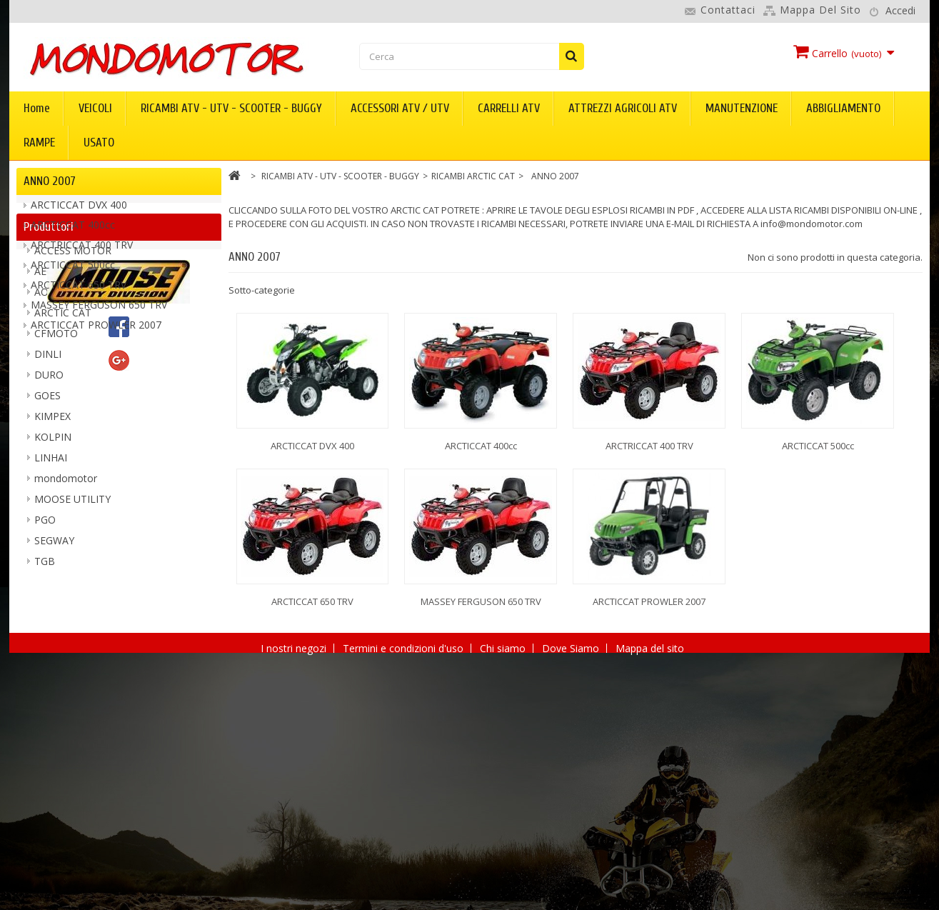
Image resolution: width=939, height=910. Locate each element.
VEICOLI (95, 108)
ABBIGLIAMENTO (843, 108)
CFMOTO (56, 493)
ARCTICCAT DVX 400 (79, 212)
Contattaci (728, 9)
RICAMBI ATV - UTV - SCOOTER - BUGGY (231, 108)
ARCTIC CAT (62, 472)
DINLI (47, 514)
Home (37, 108)
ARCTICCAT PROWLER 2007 (96, 332)
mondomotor (65, 638)
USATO (99, 142)
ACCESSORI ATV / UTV (400, 108)
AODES (51, 452)
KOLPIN (52, 597)
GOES (47, 555)
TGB (44, 721)
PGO (45, 679)
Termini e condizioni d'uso (404, 889)
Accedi (900, 10)
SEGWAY (54, 700)
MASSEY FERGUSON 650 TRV (99, 312)
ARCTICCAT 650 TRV (78, 292)
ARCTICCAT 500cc (73, 272)
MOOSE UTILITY (72, 659)
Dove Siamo (572, 889)
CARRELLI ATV (509, 108)
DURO (49, 534)
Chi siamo (504, 889)
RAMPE (39, 142)
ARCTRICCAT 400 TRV (82, 252)
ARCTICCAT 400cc (73, 232)
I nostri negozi (295, 889)
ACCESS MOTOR (72, 410)
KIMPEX (52, 576)
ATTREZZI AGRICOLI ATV (622, 108)
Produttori (49, 379)
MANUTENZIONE (741, 108)
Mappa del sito (820, 9)
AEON (48, 431)
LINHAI (50, 617)
